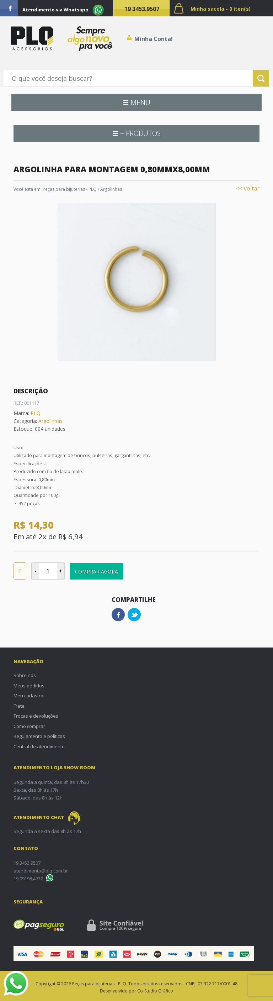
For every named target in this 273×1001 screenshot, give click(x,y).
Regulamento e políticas (39, 736)
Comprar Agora (96, 571)
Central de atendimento (39, 746)
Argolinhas (111, 189)
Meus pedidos (29, 685)
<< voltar (247, 188)
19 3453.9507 (141, 9)
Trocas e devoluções (36, 716)
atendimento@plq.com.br (41, 871)
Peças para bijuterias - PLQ (70, 189)
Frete (19, 706)
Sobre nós (25, 675)
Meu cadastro (28, 695)
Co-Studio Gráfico (155, 991)
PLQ (36, 413)
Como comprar (29, 726)
